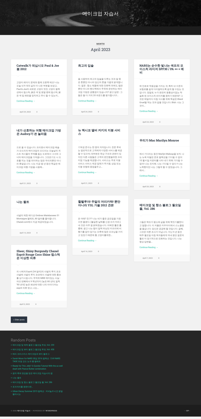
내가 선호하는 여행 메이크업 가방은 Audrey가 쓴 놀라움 (39, 132)
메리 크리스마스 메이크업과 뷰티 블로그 (32, 354)
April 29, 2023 (25, 113)
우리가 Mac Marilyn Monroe (159, 141)
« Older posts (19, 320)
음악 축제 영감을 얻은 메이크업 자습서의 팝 (34, 373)
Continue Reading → (26, 102)
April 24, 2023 (86, 113)
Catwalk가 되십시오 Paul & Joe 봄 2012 (38, 68)
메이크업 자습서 (100, 13)
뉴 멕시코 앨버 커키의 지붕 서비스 (99, 132)
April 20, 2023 (148, 188)
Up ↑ (188, 410)
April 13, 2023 (25, 234)
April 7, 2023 (148, 259)
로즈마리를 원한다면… (23, 386)
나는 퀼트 (23, 203)
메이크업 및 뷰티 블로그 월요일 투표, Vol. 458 (35, 350)
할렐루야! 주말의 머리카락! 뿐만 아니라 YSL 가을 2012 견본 (99, 204)
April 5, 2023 (25, 305)
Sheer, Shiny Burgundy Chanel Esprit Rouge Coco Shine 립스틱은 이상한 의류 (38, 255)
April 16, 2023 (86, 252)
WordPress (51, 410)
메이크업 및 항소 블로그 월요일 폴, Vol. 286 (160, 207)
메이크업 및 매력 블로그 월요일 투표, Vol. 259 (35, 346)
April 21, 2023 (86, 184)
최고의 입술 (86, 66)
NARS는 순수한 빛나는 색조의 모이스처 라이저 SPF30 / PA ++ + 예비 (161, 69)
